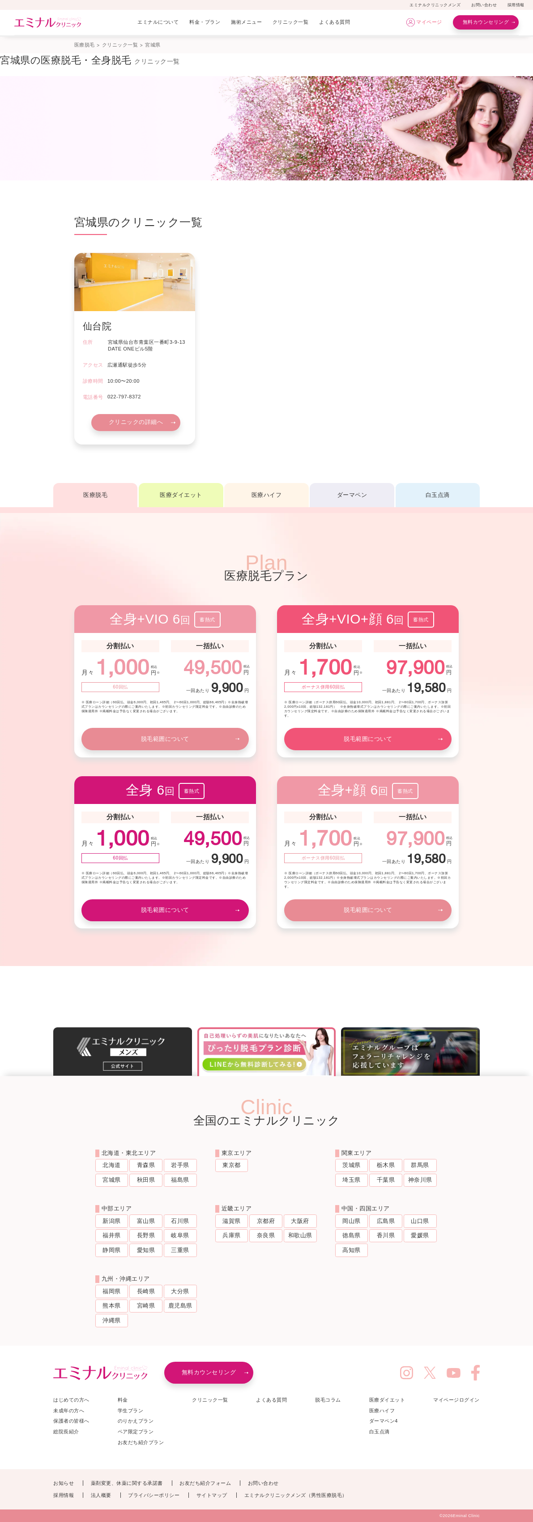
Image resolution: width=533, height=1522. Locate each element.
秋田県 (146, 1179)
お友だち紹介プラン (141, 1442)
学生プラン (131, 1410)
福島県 (180, 1179)
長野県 (146, 1235)
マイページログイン (456, 1399)
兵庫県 (231, 1235)
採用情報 (515, 5)
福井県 (111, 1235)
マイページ (429, 22)
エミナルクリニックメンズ (435, 5)
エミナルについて (158, 22)
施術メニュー (246, 22)
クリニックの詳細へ (136, 422)
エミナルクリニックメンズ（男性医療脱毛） (295, 1495)
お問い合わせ (484, 5)
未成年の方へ (68, 1410)
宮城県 (111, 1179)
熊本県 (111, 1305)
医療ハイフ (267, 495)
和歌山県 (300, 1235)
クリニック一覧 (291, 22)
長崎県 (146, 1291)
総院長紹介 (66, 1431)
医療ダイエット (181, 495)
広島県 (386, 1221)
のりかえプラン (136, 1421)
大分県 (180, 1291)
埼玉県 (351, 1179)
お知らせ (63, 1483)
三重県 (180, 1250)
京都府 (266, 1221)
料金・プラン (204, 22)
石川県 (180, 1221)
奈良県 (266, 1235)
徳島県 (351, 1235)
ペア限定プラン (136, 1431)
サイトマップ (211, 1495)
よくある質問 (334, 22)
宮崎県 (146, 1305)
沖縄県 (111, 1320)
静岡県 (111, 1250)
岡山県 (351, 1221)
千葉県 (386, 1179)
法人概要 (101, 1495)
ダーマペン (352, 495)
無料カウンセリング (486, 22)
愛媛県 (420, 1235)
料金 (123, 1399)
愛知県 (146, 1250)
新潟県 (111, 1221)
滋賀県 (231, 1221)
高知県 (351, 1250)
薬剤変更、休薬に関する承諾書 (127, 1483)
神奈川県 (420, 1179)
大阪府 (300, 1221)
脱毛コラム (328, 1399)
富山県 (146, 1221)
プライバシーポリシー (153, 1495)
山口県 (420, 1221)
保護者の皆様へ (71, 1421)
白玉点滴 (438, 495)
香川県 (386, 1235)
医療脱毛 (84, 44)
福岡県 (111, 1291)
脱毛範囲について (165, 738)
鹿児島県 (180, 1305)
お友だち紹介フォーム (205, 1483)
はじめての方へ (71, 1399)
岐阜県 (180, 1235)
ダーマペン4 (383, 1421)
